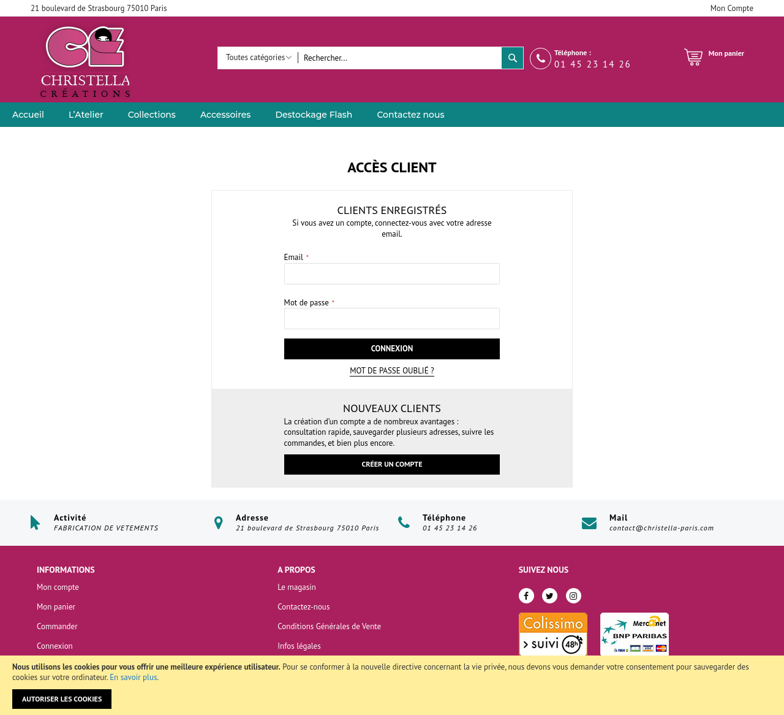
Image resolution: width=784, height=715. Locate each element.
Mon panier (56, 607)
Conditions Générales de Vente (329, 626)
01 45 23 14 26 (592, 64)
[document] (392, 685)
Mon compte (58, 587)
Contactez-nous (303, 607)
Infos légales (298, 646)
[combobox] (400, 58)
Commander (57, 626)
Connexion (55, 646)
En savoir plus (133, 677)
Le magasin (296, 587)
